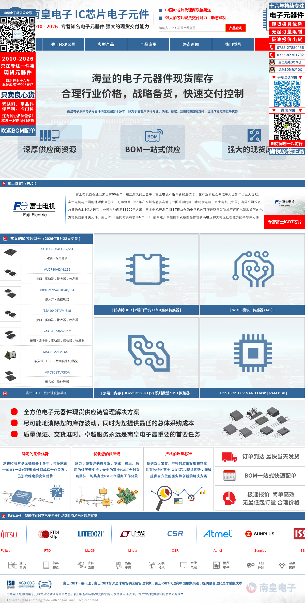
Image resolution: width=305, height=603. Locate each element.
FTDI (50, 550)
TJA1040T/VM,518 (57, 311)
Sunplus (262, 550)
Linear (134, 550)
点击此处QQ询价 (289, 62)
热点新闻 (191, 44)
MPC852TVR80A (57, 372)
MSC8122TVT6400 (57, 352)
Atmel (220, 550)
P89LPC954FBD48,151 (57, 290)
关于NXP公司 (63, 44)
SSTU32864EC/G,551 (57, 249)
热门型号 (233, 44)
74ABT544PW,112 (57, 331)
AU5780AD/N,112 (57, 269)
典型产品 (106, 44)
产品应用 (148, 44)
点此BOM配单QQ (290, 69)
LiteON (92, 550)
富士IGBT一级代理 (77, 583)
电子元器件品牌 (56, 516)
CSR (177, 550)
